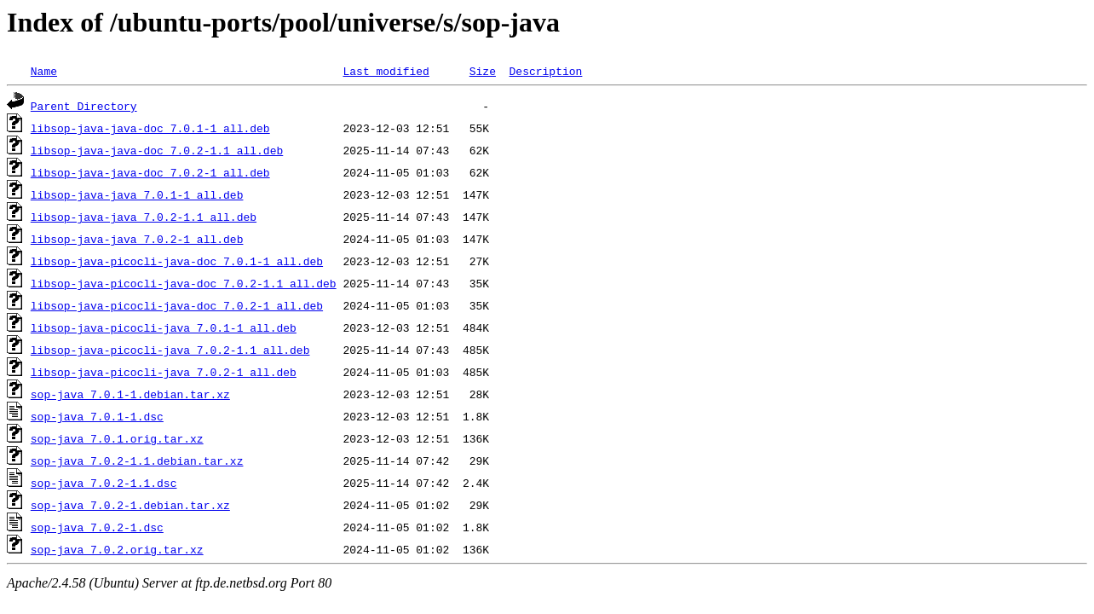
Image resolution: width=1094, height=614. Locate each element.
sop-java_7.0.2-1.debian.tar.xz (130, 505)
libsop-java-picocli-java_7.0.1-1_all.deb (164, 327)
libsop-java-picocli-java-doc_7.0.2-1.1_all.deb (184, 283)
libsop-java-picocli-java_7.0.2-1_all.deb (164, 371)
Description (545, 70)
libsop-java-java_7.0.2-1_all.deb (137, 238)
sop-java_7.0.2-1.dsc (97, 527)
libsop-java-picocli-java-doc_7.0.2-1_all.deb (177, 305)
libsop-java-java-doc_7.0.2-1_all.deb (150, 172)
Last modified (386, 70)
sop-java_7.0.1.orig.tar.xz (117, 438)
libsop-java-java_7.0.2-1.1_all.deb (143, 216)
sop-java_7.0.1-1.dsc (97, 416)
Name (44, 70)
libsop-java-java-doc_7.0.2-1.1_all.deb (157, 150)
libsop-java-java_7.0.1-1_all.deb (137, 194)
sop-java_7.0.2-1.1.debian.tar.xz (137, 460)
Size (482, 70)
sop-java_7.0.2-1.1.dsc (104, 482)
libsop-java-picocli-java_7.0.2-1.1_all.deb (170, 349)
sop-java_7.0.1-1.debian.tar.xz (130, 394)
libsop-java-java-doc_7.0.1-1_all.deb (150, 128)
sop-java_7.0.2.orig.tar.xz (117, 549)
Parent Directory (84, 105)
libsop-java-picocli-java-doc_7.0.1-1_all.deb (177, 261)
